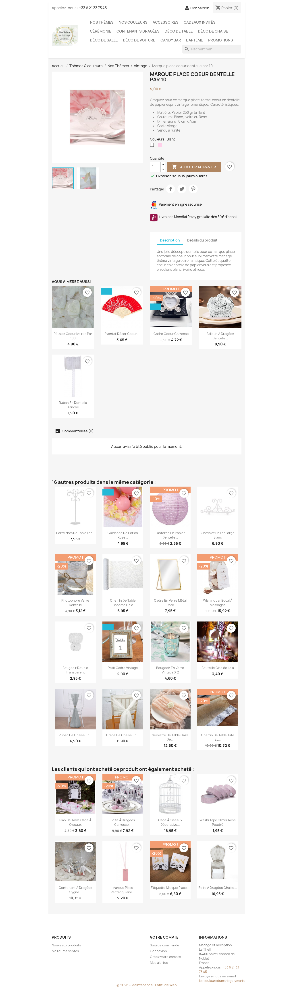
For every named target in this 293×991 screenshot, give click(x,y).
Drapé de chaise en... (122, 735)
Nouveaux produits (66, 945)
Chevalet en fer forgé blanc (218, 535)
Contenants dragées (138, 31)
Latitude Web (166, 985)
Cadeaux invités (200, 22)
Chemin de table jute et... (217, 737)
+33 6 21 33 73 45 (93, 7)
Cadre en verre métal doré (170, 602)
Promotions (220, 40)
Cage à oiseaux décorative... (170, 822)
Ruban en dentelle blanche (73, 405)
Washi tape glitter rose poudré (217, 822)
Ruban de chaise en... (75, 735)
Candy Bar (170, 40)
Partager (170, 188)
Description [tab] (170, 240)
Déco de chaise (213, 31)
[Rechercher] (211, 49)
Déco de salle (104, 40)
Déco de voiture (139, 40)
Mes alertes (159, 962)
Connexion (158, 951)
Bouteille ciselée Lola (218, 668)
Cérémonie (100, 31)
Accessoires (166, 22)
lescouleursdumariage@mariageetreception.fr (234, 981)
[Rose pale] (161, 146)
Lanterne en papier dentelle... (170, 535)
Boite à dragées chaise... (217, 888)
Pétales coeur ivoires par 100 (73, 336)
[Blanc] (153, 146)
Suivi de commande (164, 945)
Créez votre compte (165, 957)
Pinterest (193, 188)
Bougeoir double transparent (75, 670)
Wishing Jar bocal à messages (217, 602)
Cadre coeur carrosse (171, 334)
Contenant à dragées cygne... (75, 890)
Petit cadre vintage (123, 668)
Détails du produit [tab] (202, 240)
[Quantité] (155, 167)
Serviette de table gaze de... (170, 737)
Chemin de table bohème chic (123, 602)
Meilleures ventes (65, 951)
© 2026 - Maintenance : (135, 985)
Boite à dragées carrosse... (122, 822)
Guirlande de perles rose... (123, 535)
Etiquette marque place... (170, 888)
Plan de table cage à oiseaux (75, 822)
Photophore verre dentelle (75, 602)
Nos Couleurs (133, 22)
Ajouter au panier (194, 167)
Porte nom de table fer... (75, 533)
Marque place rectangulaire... (123, 890)
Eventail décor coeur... (121, 334)
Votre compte (164, 937)
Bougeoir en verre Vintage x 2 (170, 670)
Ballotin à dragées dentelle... (220, 336)
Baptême (194, 40)
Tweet (181, 188)
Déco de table (179, 31)
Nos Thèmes (102, 22)
